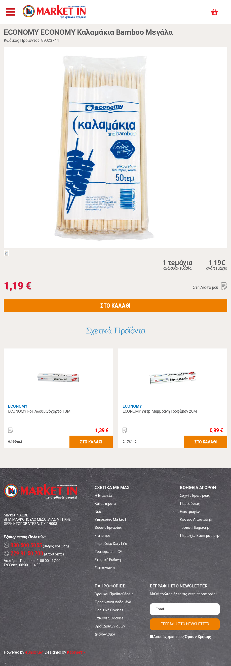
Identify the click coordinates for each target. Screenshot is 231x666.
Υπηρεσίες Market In (111, 519)
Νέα (98, 511)
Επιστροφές (190, 511)
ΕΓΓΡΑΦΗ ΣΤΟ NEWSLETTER (185, 624)
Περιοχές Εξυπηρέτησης (200, 535)
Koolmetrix (76, 652)
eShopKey (34, 652)
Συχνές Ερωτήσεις (195, 495)
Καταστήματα (105, 503)
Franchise (102, 535)
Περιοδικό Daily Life (111, 543)
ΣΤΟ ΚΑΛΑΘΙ (115, 305)
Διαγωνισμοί (105, 634)
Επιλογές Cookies (109, 618)
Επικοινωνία (104, 568)
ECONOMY (17, 406)
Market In (55, 12)
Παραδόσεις (190, 503)
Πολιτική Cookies (109, 610)
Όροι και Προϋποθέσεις (114, 594)
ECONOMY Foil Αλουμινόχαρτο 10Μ (39, 411)
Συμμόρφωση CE (108, 551)
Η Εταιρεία (103, 495)
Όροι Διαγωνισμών (110, 626)
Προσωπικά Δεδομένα (113, 602)
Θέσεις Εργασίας (108, 527)
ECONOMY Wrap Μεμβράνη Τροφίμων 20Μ (160, 411)
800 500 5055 (23, 545)
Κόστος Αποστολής (196, 519)
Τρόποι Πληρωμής (195, 527)
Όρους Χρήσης (198, 636)
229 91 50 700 (23, 553)
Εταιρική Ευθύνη (108, 559)
